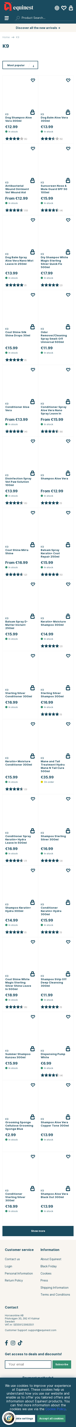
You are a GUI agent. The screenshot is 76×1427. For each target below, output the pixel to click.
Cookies (46, 1273)
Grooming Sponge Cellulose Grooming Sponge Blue (19, 1125)
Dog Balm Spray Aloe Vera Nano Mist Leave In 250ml (19, 260)
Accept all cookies (51, 1418)
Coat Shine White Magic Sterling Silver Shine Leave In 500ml (18, 984)
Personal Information (19, 1273)
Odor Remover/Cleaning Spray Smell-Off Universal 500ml (54, 337)
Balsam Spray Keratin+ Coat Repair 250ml (50, 553)
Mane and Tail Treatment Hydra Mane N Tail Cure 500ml (53, 766)
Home (6, 37)
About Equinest (51, 1259)
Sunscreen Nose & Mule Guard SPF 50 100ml (54, 189)
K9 (17, 37)
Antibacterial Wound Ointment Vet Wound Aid (17, 189)
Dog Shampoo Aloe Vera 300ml (18, 119)
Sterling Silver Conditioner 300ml (18, 694)
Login (8, 1266)
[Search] (44, 18)
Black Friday (49, 1266)
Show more (38, 1230)
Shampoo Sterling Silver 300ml (53, 837)
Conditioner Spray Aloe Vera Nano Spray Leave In (53, 410)
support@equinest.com (42, 1330)
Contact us (12, 1259)
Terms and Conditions (55, 1294)
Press (44, 1280)
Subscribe (61, 1364)
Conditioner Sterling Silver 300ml (15, 1197)
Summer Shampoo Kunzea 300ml (18, 1055)
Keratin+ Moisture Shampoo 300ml (53, 623)
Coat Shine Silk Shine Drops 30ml (17, 333)
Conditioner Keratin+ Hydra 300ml (51, 911)
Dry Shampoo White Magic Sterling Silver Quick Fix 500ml (54, 262)
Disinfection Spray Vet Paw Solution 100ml (18, 482)
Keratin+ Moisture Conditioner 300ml (18, 763)
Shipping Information (55, 1287)
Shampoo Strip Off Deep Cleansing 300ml (53, 982)
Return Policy (14, 1280)
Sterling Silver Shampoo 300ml (52, 694)
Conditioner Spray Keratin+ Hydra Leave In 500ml (18, 839)
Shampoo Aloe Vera (54, 478)
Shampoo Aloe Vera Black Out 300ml (54, 1195)
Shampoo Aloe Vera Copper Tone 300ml (55, 1124)
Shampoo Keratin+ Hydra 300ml (18, 909)
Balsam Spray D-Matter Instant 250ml (16, 625)
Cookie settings (23, 1418)
